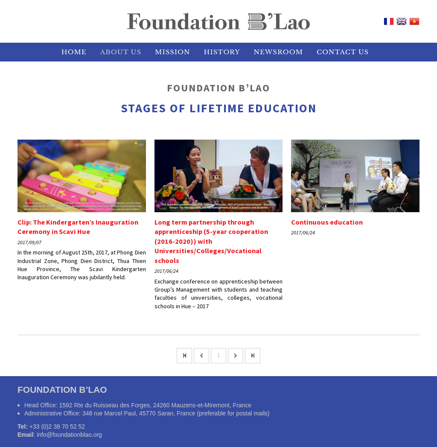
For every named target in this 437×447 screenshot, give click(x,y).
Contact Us (343, 52)
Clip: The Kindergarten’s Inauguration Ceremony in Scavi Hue (77, 227)
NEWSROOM (278, 52)
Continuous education (327, 222)
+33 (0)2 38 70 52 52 (57, 426)
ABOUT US (120, 52)
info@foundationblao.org (69, 434)
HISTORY (222, 52)
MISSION (172, 52)
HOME (74, 52)
